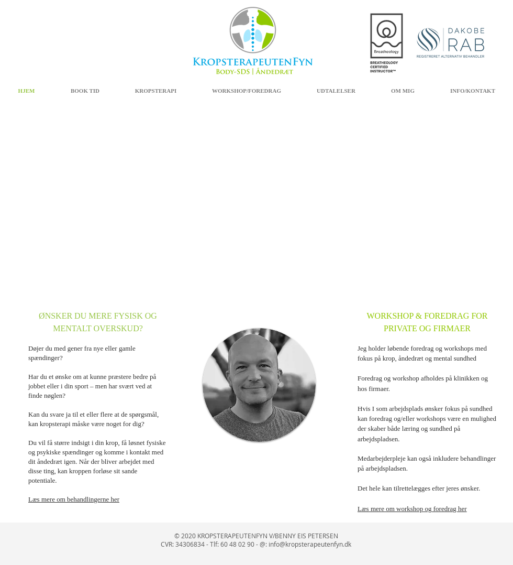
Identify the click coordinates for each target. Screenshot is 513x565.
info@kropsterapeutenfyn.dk (310, 544)
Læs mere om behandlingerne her (73, 499)
